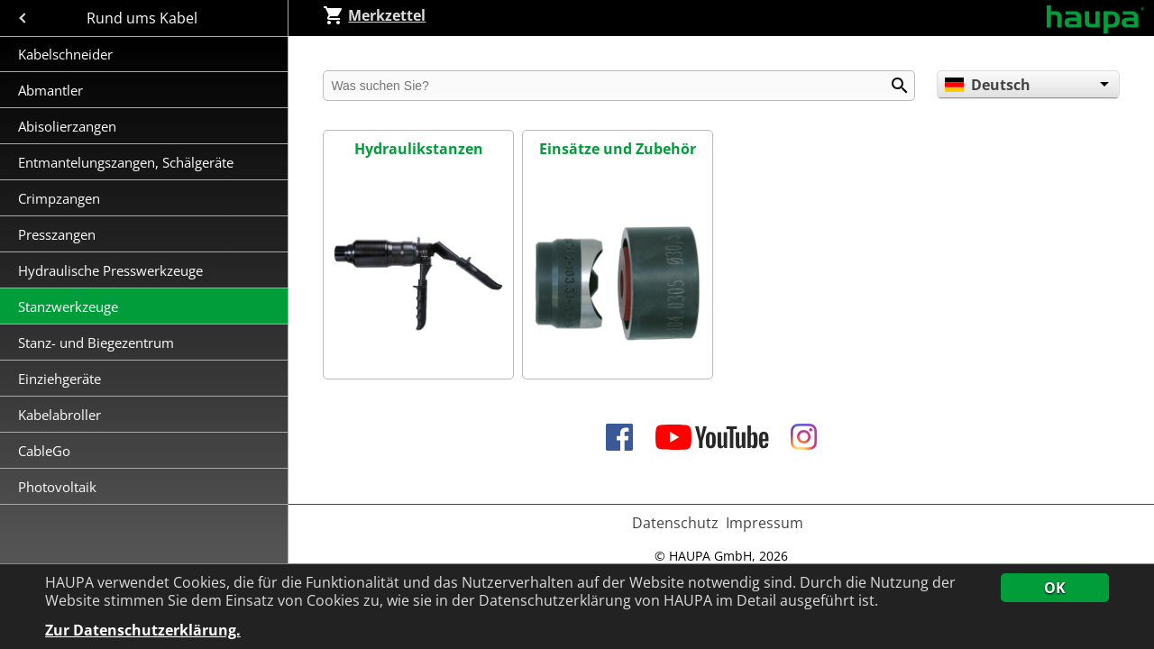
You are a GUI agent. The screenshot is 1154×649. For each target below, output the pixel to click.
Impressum (764, 523)
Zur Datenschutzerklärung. (143, 630)
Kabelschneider (65, 54)
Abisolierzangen (67, 126)
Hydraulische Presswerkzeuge (110, 270)
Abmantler (52, 90)
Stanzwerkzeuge (68, 306)
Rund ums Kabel (144, 18)
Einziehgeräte (59, 379)
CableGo (44, 451)
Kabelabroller (59, 415)
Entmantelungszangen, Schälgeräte (127, 162)
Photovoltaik (57, 487)
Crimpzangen (61, 198)
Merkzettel (374, 15)
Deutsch (987, 85)
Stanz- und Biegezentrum (96, 343)
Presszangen (57, 234)
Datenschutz (675, 523)
